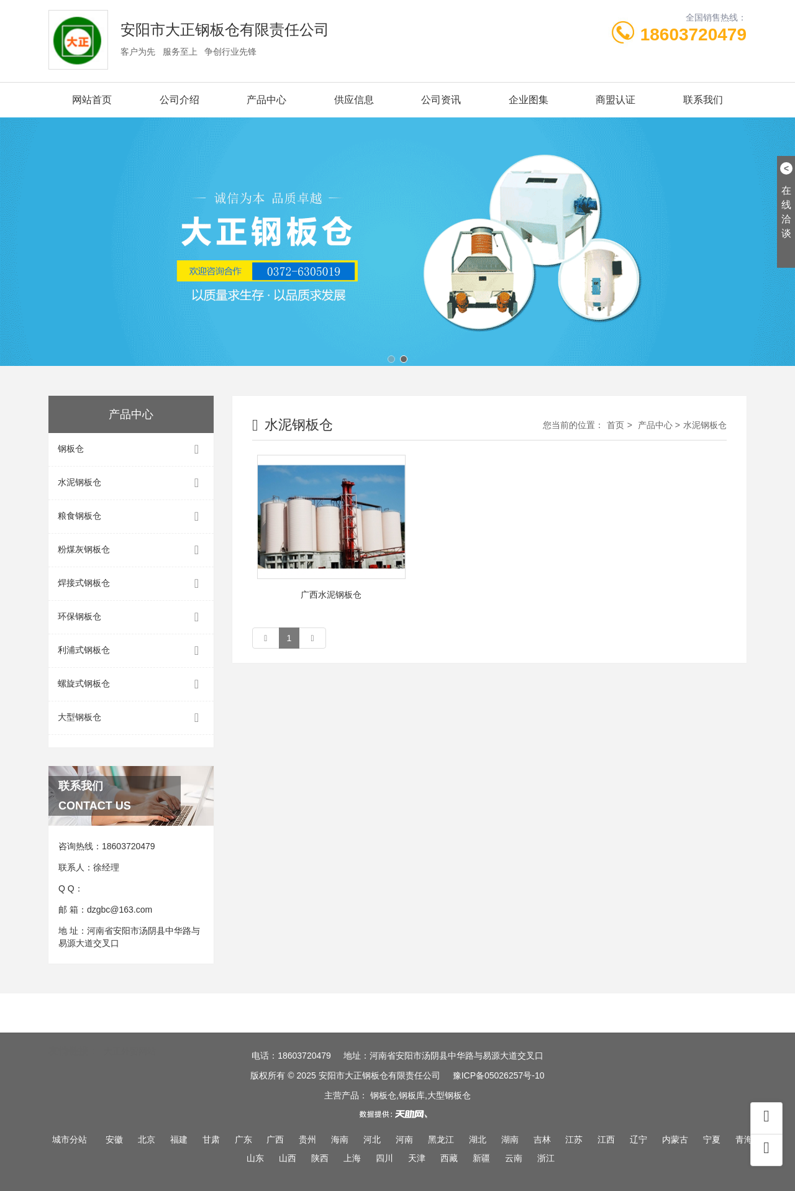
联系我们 (703, 99)
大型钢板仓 (131, 718)
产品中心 (266, 99)
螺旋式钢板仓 (131, 684)
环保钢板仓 (131, 617)
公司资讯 (441, 99)
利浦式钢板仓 (131, 651)
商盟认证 (615, 99)
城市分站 (69, 1139)
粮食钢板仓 (131, 516)
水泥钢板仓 (131, 483)
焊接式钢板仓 (131, 584)
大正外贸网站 (130, 1033)
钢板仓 (131, 449)
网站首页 (92, 99)
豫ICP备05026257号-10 (499, 1075)
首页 (615, 425)
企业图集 (528, 99)
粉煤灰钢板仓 (131, 550)
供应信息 (354, 99)
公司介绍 (179, 99)
